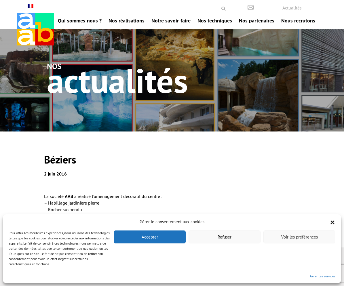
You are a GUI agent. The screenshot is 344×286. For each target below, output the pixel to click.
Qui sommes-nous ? (80, 20)
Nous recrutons (298, 20)
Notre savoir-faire (171, 20)
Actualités (292, 8)
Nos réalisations (127, 20)
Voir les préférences (299, 237)
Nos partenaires (256, 20)
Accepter (150, 237)
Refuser (224, 237)
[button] (332, 222)
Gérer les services (322, 276)
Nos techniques (214, 20)
